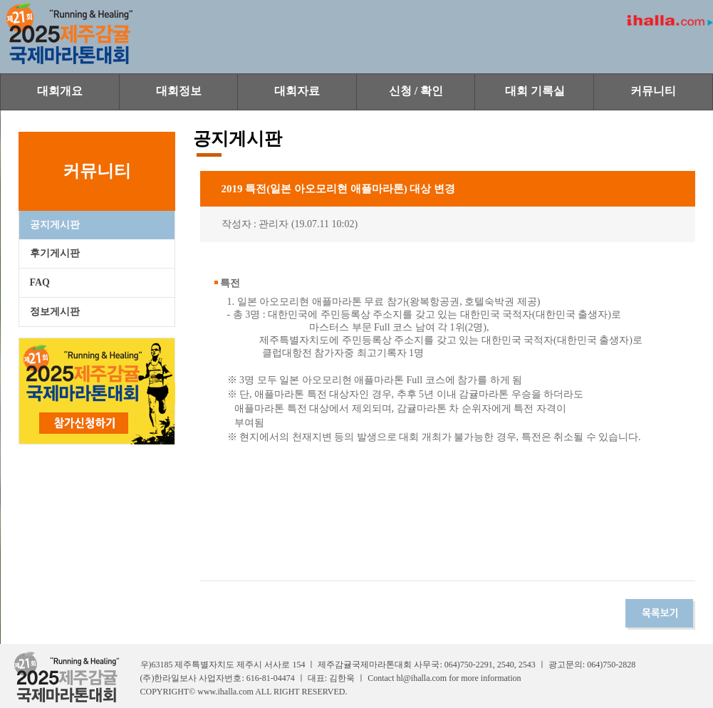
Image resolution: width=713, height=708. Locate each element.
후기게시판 (55, 253)
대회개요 (60, 91)
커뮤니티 (653, 91)
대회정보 (179, 91)
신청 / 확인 (416, 91)
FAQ (40, 282)
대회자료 (297, 91)
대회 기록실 (535, 91)
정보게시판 (55, 311)
